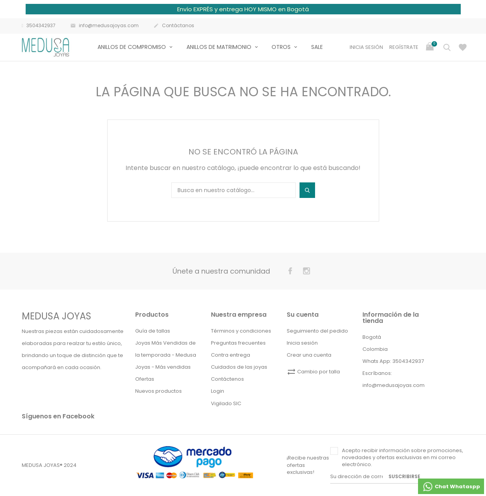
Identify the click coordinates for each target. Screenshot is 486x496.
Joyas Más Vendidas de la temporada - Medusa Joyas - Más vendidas (165, 355)
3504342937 (39, 26)
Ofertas (144, 379)
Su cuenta (303, 314)
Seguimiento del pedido (317, 331)
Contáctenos (227, 379)
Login (217, 391)
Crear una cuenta (309, 355)
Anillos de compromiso (132, 47)
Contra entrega (230, 355)
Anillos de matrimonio (219, 47)
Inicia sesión (302, 343)
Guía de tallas (152, 331)
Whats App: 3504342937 (393, 361)
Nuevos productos (158, 391)
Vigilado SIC (226, 403)
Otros (282, 47)
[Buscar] (233, 190)
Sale (317, 47)
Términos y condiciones (241, 331)
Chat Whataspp (451, 487)
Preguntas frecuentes (238, 343)
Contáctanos (173, 26)
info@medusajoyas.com (104, 26)
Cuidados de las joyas (239, 367)
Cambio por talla (313, 371)
